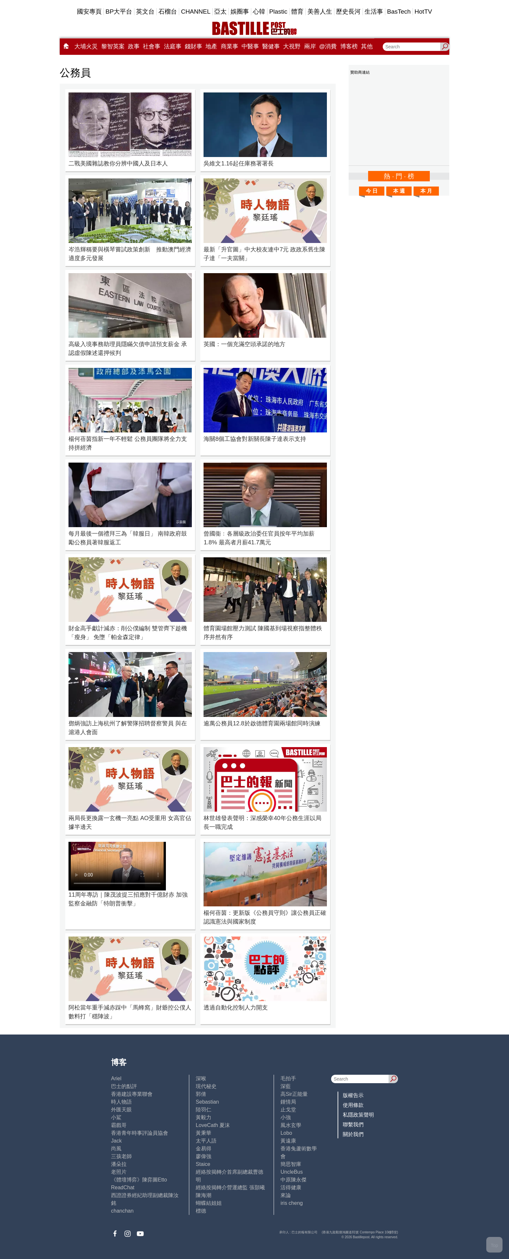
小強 (285, 1117)
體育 (297, 11)
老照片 (119, 1172)
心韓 (259, 11)
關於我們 (353, 1134)
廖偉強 (203, 1156)
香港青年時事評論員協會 (139, 1133)
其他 (367, 46)
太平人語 (206, 1141)
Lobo (286, 1133)
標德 (201, 1211)
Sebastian (207, 1102)
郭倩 (201, 1094)
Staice (203, 1164)
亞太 (220, 11)
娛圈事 (239, 11)
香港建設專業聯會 (132, 1094)
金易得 (203, 1148)
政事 (134, 46)
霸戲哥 (119, 1125)
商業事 (229, 46)
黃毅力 (203, 1117)
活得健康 (290, 1187)
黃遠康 (288, 1141)
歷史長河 (348, 11)
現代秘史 (206, 1086)
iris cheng (291, 1203)
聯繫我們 (353, 1124)
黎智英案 (113, 46)
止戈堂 (288, 1109)
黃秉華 (203, 1133)
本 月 (426, 191)
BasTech (399, 11)
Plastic (278, 11)
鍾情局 (288, 1102)
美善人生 (319, 11)
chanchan (122, 1211)
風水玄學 (290, 1125)
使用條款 (353, 1105)
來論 (285, 1195)
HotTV (423, 11)
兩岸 (310, 46)
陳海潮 (203, 1195)
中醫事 (250, 46)
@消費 (328, 46)
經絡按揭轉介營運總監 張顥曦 (230, 1187)
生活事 (374, 11)
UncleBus (291, 1172)
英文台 (145, 11)
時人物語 (121, 1102)
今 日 (372, 191)
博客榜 (349, 46)
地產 (211, 46)
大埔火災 (86, 46)
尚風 (116, 1148)
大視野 (292, 46)
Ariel (116, 1078)
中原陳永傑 (293, 1179)
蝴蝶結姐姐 (209, 1203)
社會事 (151, 46)
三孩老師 (121, 1156)
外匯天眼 (121, 1109)
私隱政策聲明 (358, 1115)
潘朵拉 (119, 1164)
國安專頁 (89, 11)
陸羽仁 (203, 1109)
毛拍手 (288, 1078)
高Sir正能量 (294, 1094)
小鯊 (116, 1117)
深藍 (285, 1086)
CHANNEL (195, 11)
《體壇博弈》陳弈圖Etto (139, 1179)
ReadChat (122, 1187)
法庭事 (172, 46)
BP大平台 (119, 11)
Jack (116, 1141)
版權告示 (353, 1095)
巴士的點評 (124, 1086)
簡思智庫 (290, 1164)
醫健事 (271, 46)
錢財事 (193, 46)
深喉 (201, 1078)
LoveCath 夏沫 (213, 1125)
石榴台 (167, 11)
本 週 (399, 191)
